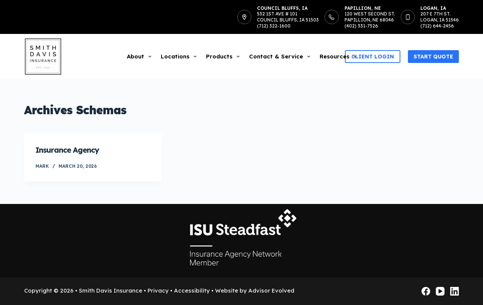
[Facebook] (425, 291)
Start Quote (433, 56)
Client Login (372, 56)
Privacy (158, 290)
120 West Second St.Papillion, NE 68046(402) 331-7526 (370, 19)
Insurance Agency (67, 150)
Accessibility (192, 290)
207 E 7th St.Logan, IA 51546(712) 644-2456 (439, 19)
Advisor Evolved (271, 290)
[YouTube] (440, 291)
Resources (340, 56)
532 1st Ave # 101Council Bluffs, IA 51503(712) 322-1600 (288, 19)
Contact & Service (281, 56)
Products (224, 56)
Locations (180, 56)
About (140, 56)
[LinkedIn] (454, 291)
